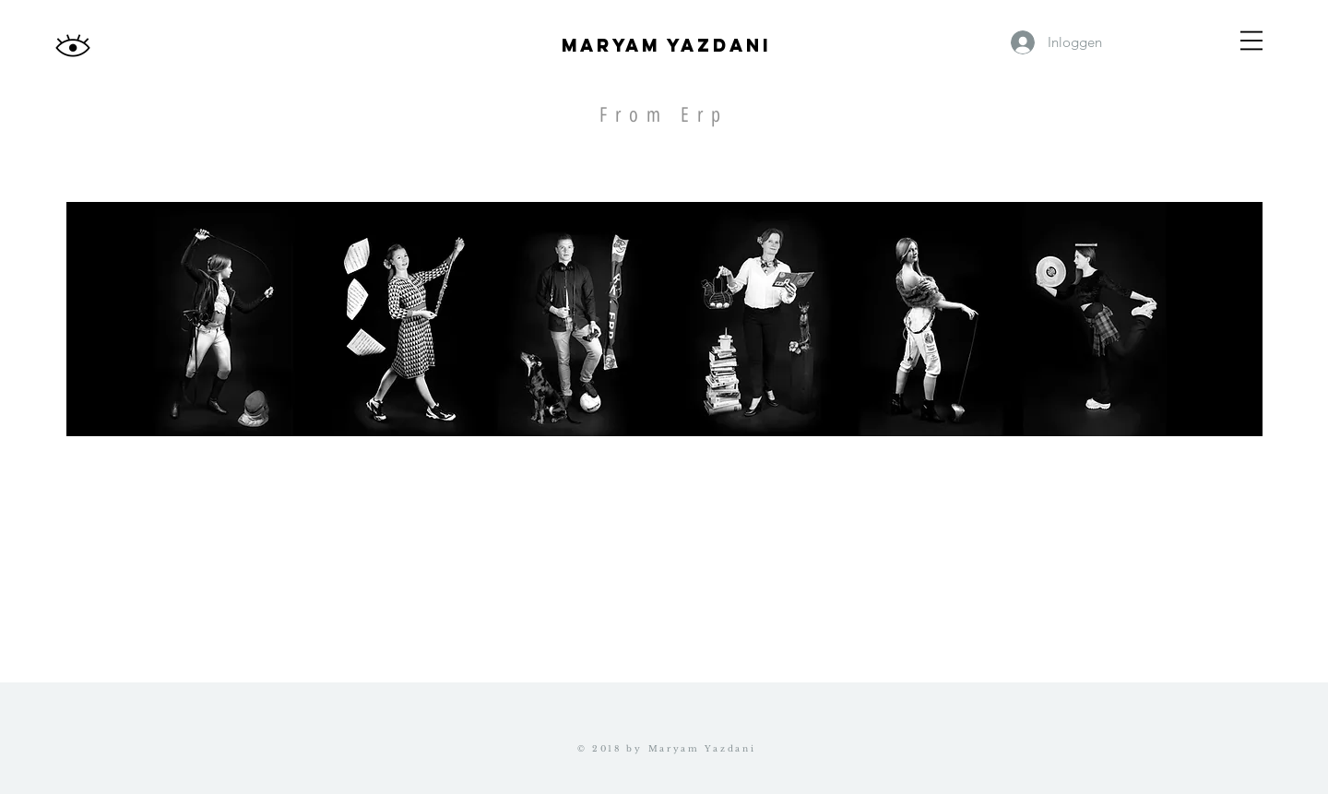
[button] (1251, 41)
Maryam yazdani (666, 45)
